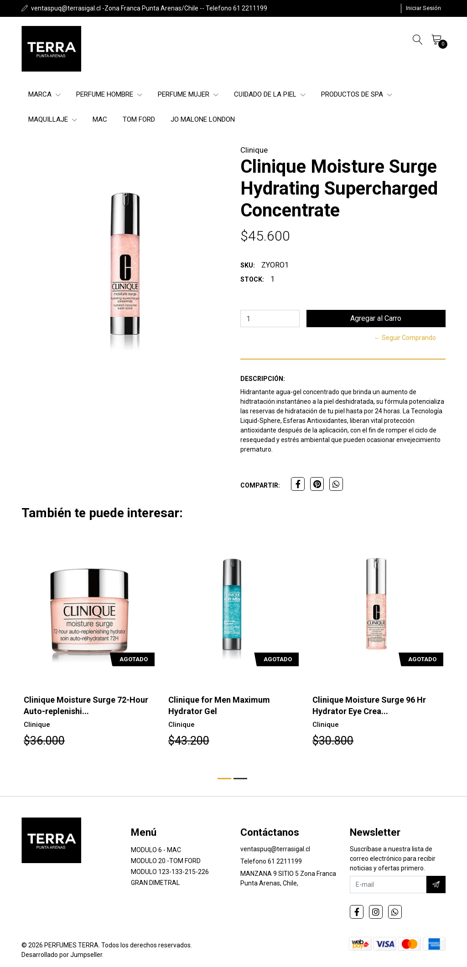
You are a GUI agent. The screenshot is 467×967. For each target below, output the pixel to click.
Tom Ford (139, 119)
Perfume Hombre (109, 94)
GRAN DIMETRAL (155, 882)
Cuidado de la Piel (270, 94)
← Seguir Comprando (405, 337)
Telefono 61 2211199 (271, 861)
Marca (44, 94)
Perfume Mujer (188, 94)
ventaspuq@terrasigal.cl (275, 849)
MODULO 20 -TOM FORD (166, 860)
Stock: (252, 279)
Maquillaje (52, 119)
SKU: (247, 265)
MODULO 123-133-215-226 (170, 871)
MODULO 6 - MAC (156, 850)
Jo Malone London (203, 119)
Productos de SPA (356, 94)
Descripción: (262, 378)
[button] (224, 778)
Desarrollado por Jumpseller (61, 954)
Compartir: (260, 485)
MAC (100, 119)
